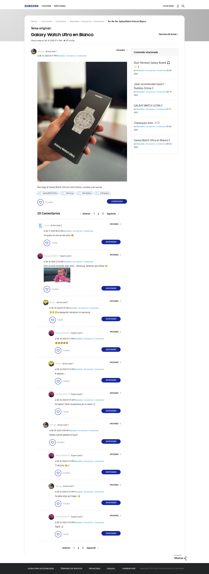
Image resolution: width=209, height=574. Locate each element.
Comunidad (46, 6)
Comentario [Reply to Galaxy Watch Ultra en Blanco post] (117, 201)
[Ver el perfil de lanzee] (46, 225)
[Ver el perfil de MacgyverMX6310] (51, 256)
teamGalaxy (87, 193)
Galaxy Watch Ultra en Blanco (151, 140)
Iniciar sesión (168, 6)
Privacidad (94, 568)
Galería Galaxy (60, 6)
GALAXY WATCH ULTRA (147, 105)
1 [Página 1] (94, 213)
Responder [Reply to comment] (111, 242)
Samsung (69, 193)
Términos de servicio (71, 568)
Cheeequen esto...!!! (146, 123)
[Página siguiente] (113, 213)
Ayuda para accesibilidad (41, 568)
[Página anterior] (86, 213)
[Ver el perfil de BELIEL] (53, 302)
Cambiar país (129, 568)
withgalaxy (104, 193)
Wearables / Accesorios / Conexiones (72, 56)
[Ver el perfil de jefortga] (41, 51)
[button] (122, 50)
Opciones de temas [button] (168, 34)
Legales (111, 568)
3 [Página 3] (103, 213)
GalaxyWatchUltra (50, 193)
